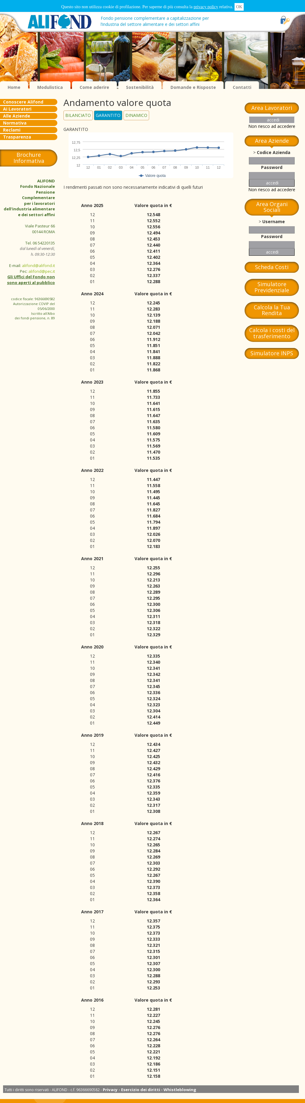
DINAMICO (136, 115)
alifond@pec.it (41, 271)
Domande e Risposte (193, 87)
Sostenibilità (140, 87)
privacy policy (206, 7)
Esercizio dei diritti (140, 1089)
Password (271, 167)
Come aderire (94, 87)
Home (14, 87)
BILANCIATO (78, 115)
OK (239, 7)
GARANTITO (108, 115)
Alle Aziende (16, 116)
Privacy (110, 1089)
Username (273, 221)
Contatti (242, 87)
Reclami (11, 130)
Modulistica (50, 87)
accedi (273, 120)
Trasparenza (17, 137)
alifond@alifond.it (38, 265)
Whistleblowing (179, 1089)
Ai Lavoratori (17, 109)
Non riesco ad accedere (271, 126)
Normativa (15, 123)
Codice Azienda (273, 152)
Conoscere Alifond (23, 102)
